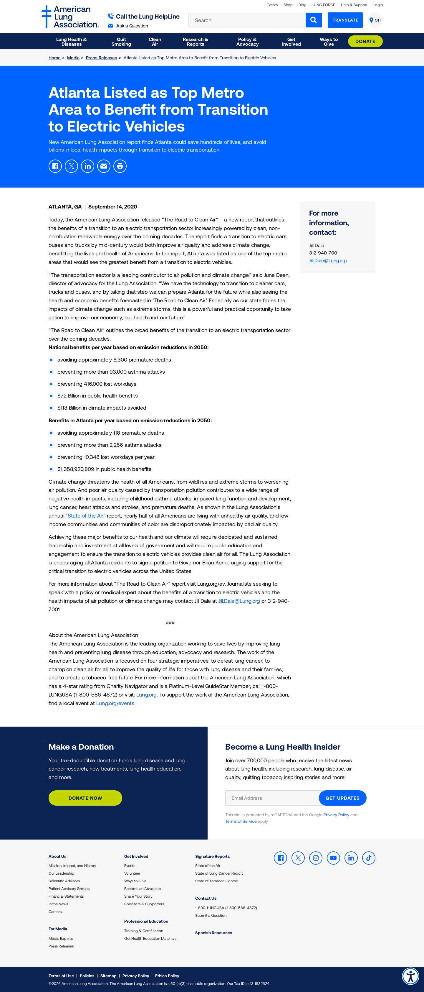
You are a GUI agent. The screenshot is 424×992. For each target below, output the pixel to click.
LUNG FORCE (323, 5)
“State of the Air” (85, 515)
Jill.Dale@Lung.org (239, 600)
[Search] (314, 20)
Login (378, 5)
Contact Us (206, 898)
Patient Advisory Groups (69, 888)
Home (55, 57)
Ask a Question (128, 25)
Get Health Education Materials (150, 938)
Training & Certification (143, 930)
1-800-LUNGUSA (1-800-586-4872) (226, 907)
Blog (303, 5)
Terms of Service (241, 821)
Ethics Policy (167, 975)
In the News (58, 903)
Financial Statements (66, 896)
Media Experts (61, 938)
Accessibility (411, 976)
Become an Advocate (142, 888)
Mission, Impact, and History (72, 865)
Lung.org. (147, 694)
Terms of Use (61, 975)
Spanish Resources (213, 932)
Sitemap (108, 975)
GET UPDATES (343, 798)
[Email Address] (275, 798)
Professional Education (146, 921)
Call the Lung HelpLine (144, 16)
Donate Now (85, 798)
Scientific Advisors (64, 880)
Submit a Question (210, 915)
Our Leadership (61, 873)
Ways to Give (135, 880)
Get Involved (136, 856)
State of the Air (207, 865)
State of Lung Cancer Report (219, 873)
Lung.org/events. (115, 703)
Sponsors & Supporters (144, 903)
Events (272, 5)
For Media (58, 928)
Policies (87, 975)
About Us (58, 856)
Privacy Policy (336, 814)
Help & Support (354, 5)
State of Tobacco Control (216, 880)
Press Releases (101, 57)
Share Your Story (138, 896)
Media (73, 57)
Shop (288, 5)
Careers (55, 911)
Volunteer (132, 873)
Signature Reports (212, 856)
